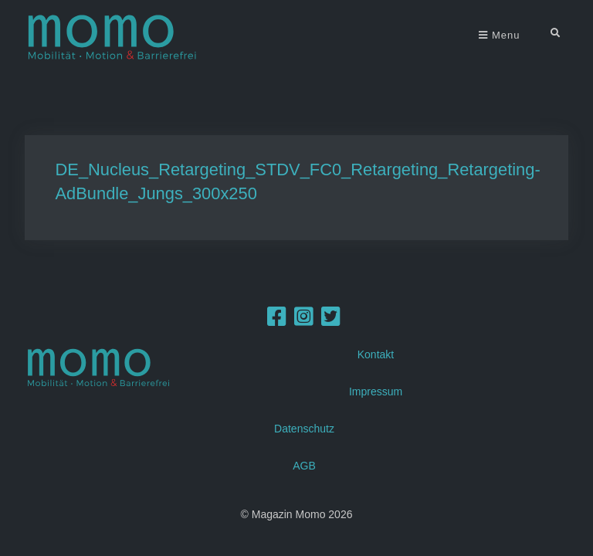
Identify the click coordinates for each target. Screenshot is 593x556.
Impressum (375, 391)
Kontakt (375, 354)
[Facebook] (276, 320)
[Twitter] (331, 320)
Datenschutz (304, 428)
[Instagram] (303, 320)
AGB (304, 465)
